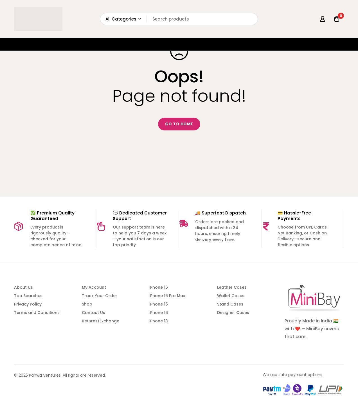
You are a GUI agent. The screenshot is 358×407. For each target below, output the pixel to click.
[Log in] (323, 19)
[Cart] (337, 19)
